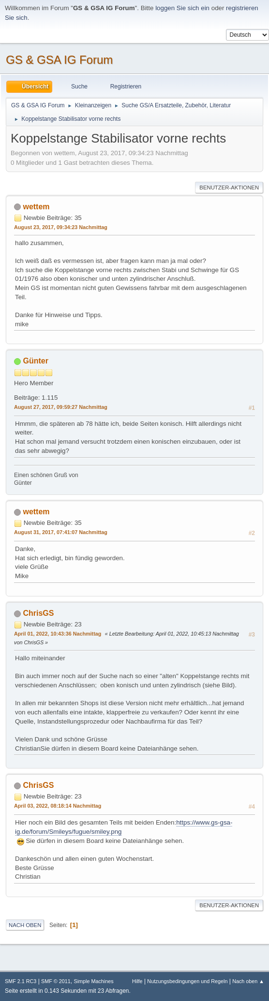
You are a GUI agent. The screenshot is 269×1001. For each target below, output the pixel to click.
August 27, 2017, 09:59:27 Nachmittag (60, 407)
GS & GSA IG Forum (59, 59)
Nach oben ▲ (248, 981)
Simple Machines (93, 981)
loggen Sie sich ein (182, 8)
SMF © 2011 (56, 981)
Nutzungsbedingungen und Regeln (187, 981)
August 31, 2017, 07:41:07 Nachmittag (60, 532)
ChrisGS (38, 613)
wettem (36, 207)
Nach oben (25, 925)
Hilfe (137, 981)
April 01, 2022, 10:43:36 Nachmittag (57, 634)
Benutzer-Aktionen (229, 187)
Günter (35, 361)
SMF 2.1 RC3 (20, 981)
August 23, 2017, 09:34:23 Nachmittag (60, 227)
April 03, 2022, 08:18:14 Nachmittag (57, 806)
